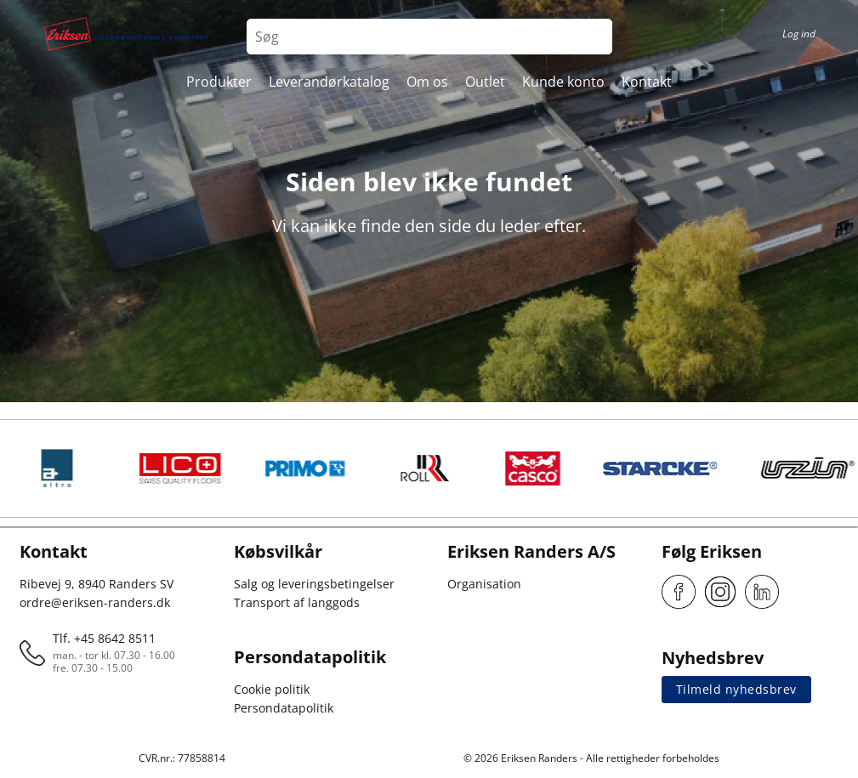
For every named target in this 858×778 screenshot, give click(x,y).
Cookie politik (272, 689)
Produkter (219, 81)
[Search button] (594, 36)
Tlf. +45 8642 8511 (104, 638)
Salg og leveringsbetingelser (314, 584)
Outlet (485, 81)
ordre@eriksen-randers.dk (95, 602)
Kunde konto (563, 81)
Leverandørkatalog (329, 81)
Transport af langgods (297, 602)
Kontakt (647, 81)
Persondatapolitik (283, 708)
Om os (427, 81)
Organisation (484, 584)
